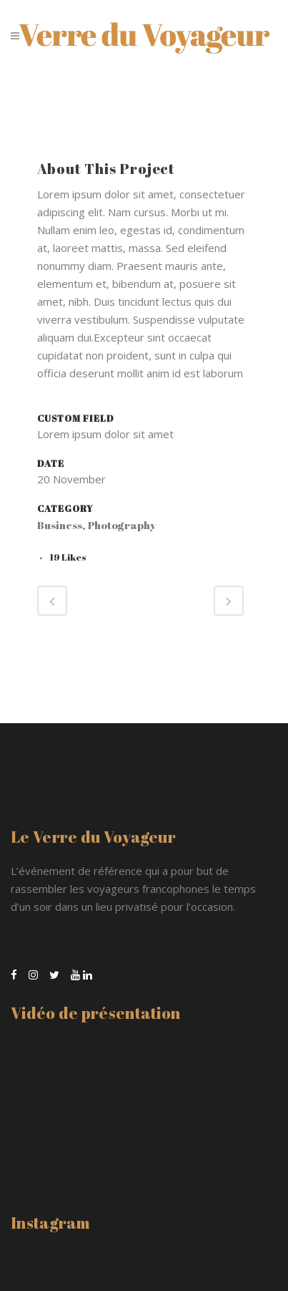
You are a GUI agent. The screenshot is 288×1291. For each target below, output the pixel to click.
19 (67, 557)
